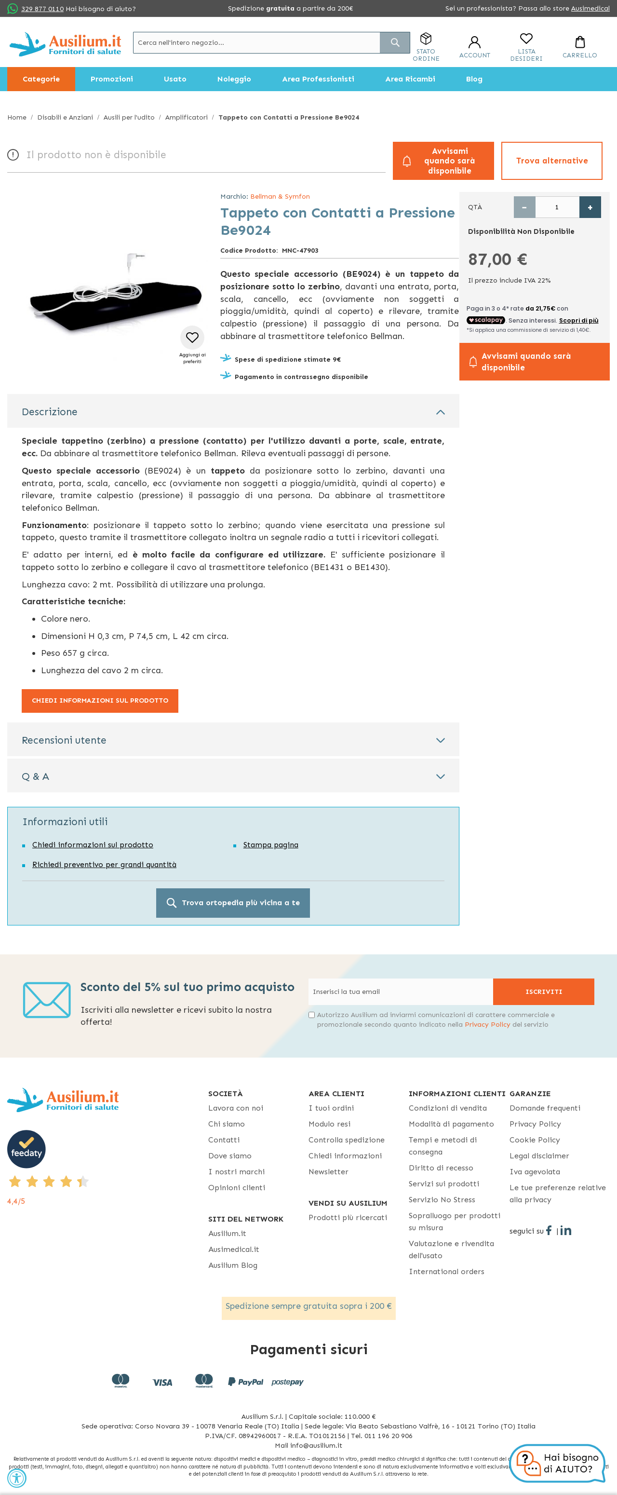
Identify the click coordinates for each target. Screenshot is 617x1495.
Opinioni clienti (236, 1187)
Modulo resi (329, 1123)
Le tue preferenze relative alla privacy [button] (558, 1193)
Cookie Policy (535, 1139)
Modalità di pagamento (451, 1123)
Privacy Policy (487, 1024)
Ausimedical (590, 8)
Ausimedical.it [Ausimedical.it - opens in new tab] (233, 1249)
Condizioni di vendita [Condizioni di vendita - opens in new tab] (448, 1108)
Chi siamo (226, 1123)
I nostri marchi (236, 1171)
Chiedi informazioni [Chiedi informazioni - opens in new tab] (345, 1155)
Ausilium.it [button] (227, 1233)
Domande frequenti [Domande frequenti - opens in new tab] (545, 1108)
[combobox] (271, 43)
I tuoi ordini (331, 1108)
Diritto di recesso (441, 1167)
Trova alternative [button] (552, 160)
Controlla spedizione (346, 1139)
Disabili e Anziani (65, 117)
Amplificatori (186, 117)
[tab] (233, 411)
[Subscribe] (543, 992)
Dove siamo (230, 1155)
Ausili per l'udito (129, 117)
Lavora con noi (235, 1108)
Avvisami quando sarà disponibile (449, 161)
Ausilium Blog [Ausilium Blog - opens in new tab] (232, 1265)
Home (17, 117)
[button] (192, 346)
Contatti (224, 1139)
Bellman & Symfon (280, 196)
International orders (446, 1271)
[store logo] (65, 44)
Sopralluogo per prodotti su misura (454, 1221)
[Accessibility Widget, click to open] (17, 1478)
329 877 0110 (42, 9)
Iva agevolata (535, 1171)
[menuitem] (41, 79)
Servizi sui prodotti (444, 1183)
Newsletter (328, 1171)
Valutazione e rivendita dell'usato (451, 1249)
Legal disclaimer (539, 1155)
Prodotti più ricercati (347, 1217)
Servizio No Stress (442, 1199)
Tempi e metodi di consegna (443, 1145)
